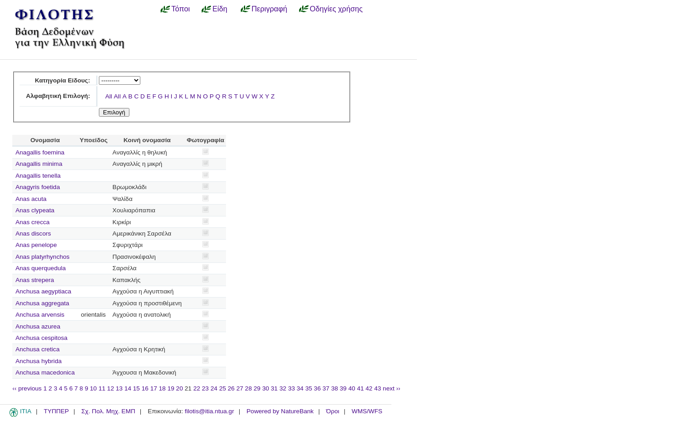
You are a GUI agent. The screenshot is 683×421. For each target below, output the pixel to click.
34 (300, 388)
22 (196, 388)
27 (239, 388)
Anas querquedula (40, 268)
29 (257, 388)
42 (368, 388)
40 (351, 388)
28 (248, 388)
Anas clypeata (34, 210)
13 (119, 388)
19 (170, 388)
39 (343, 388)
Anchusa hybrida (38, 361)
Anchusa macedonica (45, 372)
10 (93, 388)
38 (334, 388)
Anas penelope (36, 244)
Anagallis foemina (39, 152)
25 (222, 388)
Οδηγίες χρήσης (336, 9)
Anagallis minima (38, 163)
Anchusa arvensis (39, 314)
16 (145, 388)
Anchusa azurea (37, 326)
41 (360, 388)
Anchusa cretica (37, 349)
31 (274, 388)
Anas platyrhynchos (42, 256)
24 (214, 388)
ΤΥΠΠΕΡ (56, 411)
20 (179, 388)
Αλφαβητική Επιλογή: (58, 95)
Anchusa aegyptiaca (43, 291)
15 (136, 388)
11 (101, 388)
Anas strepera (34, 280)
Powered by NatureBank (279, 411)
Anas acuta (30, 198)
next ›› (392, 388)
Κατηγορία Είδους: (62, 80)
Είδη (219, 9)
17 (153, 388)
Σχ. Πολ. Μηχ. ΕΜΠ (108, 411)
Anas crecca (32, 222)
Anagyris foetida (37, 187)
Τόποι (180, 9)
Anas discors (33, 233)
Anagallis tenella (38, 175)
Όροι (332, 411)
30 (265, 388)
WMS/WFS (367, 411)
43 (377, 388)
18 (162, 388)
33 (291, 388)
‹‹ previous (26, 388)
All (108, 96)
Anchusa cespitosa (41, 337)
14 (127, 388)
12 (110, 388)
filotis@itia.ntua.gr (209, 411)
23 (205, 388)
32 (282, 388)
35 (308, 388)
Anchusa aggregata (42, 303)
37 (326, 388)
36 (317, 388)
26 (231, 388)
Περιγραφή (269, 9)
